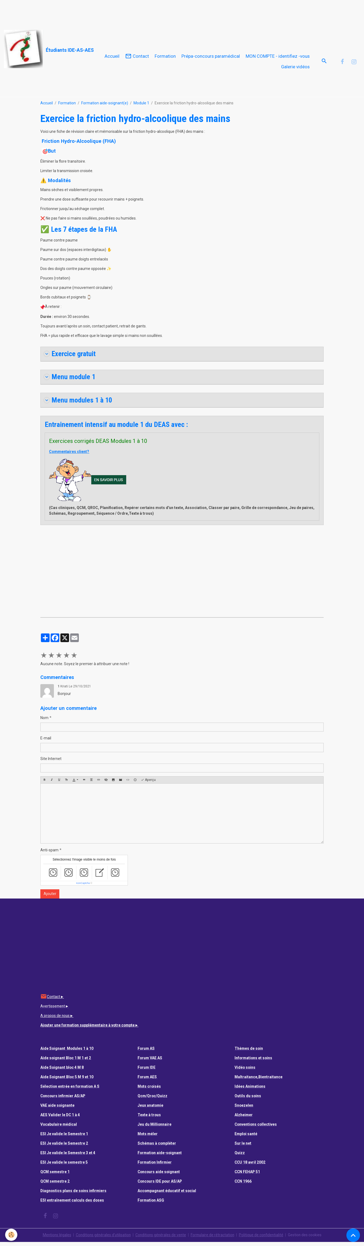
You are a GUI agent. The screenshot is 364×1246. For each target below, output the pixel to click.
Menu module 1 (70, 380)
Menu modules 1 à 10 (78, 404)
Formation (165, 58)
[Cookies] (11, 1235)
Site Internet (50, 763)
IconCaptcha (83, 887)
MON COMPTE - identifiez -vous (278, 58)
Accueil (112, 58)
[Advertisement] (98, 12)
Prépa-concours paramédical (210, 58)
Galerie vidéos (295, 68)
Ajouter (50, 898)
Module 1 (141, 107)
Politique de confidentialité (262, 1239)
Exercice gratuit (70, 357)
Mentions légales (54, 1239)
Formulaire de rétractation (213, 1239)
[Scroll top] (353, 1235)
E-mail (45, 742)
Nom (44, 722)
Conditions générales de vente (160, 1239)
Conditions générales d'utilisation (102, 1239)
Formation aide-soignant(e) (104, 107)
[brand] (45, 49)
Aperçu (148, 784)
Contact (137, 58)
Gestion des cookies (307, 1239)
